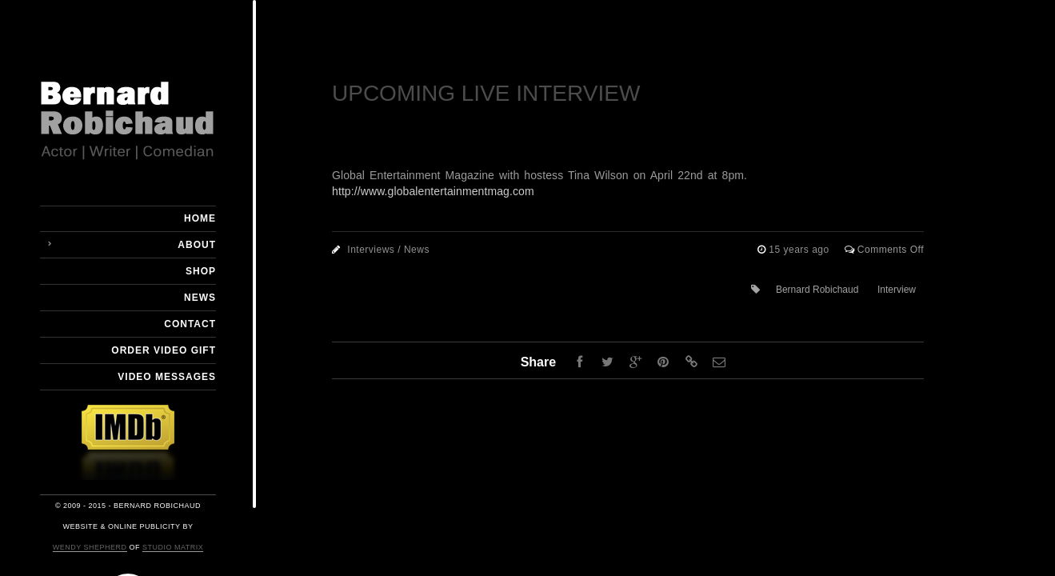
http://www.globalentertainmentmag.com (433, 191)
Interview (896, 289)
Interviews (370, 249)
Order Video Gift (163, 350)
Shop (201, 271)
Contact (190, 324)
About (197, 244)
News (200, 297)
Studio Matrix (172, 547)
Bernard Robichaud (817, 289)
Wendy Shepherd (90, 547)
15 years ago (800, 249)
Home (200, 218)
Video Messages (167, 376)
